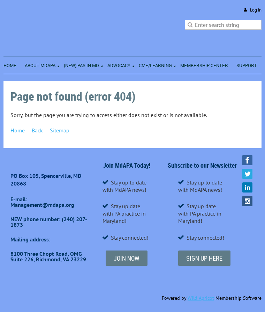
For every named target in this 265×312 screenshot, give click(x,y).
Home (17, 130)
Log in (256, 10)
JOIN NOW (126, 258)
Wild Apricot (201, 298)
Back (37, 130)
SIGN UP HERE (204, 258)
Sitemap (59, 130)
